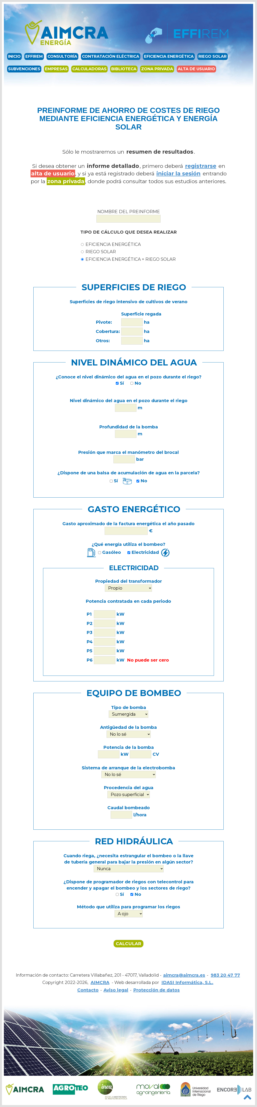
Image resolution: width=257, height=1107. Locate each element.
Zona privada (157, 69)
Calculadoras (89, 69)
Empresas (56, 69)
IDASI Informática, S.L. (187, 982)
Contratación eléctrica (110, 56)
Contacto (88, 990)
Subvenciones (24, 69)
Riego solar (212, 56)
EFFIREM (34, 56)
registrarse (200, 166)
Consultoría (62, 56)
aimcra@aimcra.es (184, 975)
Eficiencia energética (169, 56)
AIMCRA (100, 982)
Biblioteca (123, 69)
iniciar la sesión (178, 173)
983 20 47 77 (225, 975)
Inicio (14, 56)
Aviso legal (116, 990)
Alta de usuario (196, 69)
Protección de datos (156, 990)
